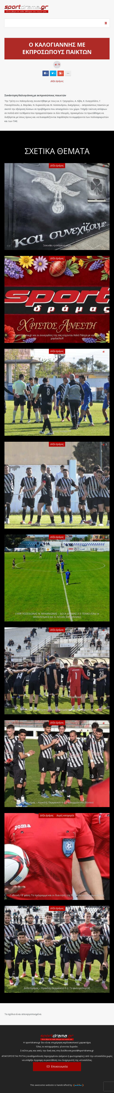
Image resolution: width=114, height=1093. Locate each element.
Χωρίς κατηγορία (65, 815)
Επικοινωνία (59, 1066)
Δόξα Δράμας (57, 81)
